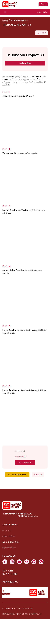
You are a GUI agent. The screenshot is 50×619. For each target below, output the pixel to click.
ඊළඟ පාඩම (41, 33)
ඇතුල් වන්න (42, 12)
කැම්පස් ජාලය (9, 547)
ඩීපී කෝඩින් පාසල (11, 541)
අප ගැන (6, 530)
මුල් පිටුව (5, 20)
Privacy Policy (8, 614)
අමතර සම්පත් (8, 536)
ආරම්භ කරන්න (25, 63)
